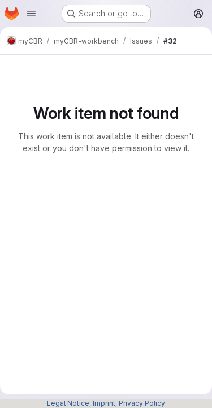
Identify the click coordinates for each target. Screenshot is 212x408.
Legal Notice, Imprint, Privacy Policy (106, 403)
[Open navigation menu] (31, 14)
